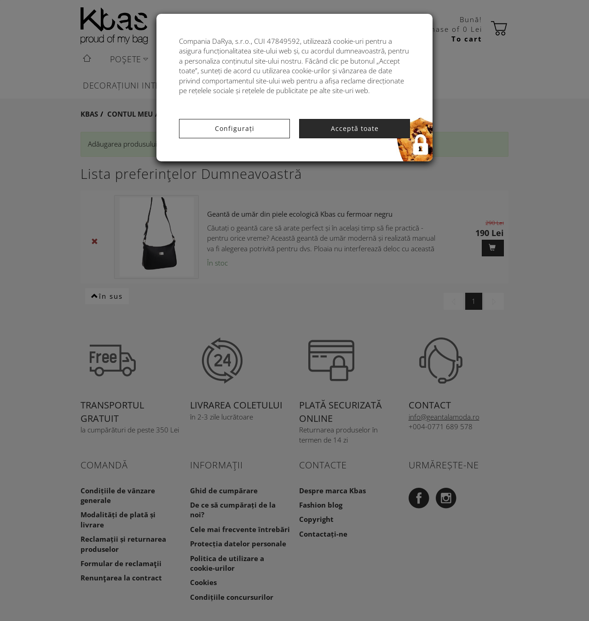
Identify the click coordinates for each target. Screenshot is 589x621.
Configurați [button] (234, 128)
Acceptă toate (355, 128)
